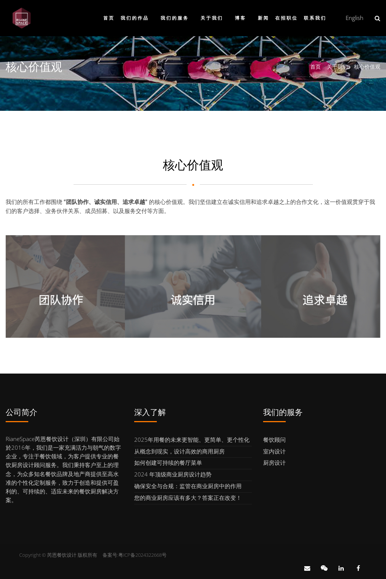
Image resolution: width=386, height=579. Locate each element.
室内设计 (274, 451)
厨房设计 (274, 462)
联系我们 (315, 18)
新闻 (263, 18)
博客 (240, 18)
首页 (109, 18)
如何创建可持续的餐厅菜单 (168, 462)
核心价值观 (367, 66)
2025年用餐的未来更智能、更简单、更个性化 (192, 439)
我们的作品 (135, 18)
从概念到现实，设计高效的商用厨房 (179, 451)
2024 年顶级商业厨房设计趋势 (172, 474)
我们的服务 (175, 18)
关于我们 (212, 18)
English (354, 17)
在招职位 (286, 18)
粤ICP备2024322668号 (142, 554)
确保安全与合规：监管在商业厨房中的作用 (188, 486)
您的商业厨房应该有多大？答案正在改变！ (188, 497)
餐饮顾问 (274, 439)
